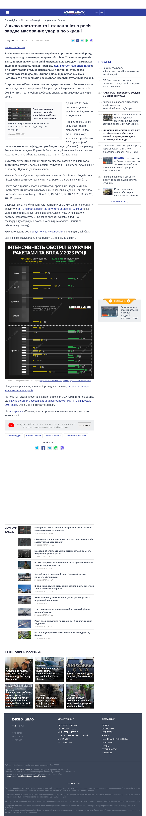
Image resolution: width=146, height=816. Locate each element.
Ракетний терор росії (76, 435)
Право (105, 746)
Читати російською (15, 47)
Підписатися (84, 425)
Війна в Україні (53, 435)
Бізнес (106, 725)
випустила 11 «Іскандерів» (47, 231)
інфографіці (16, 411)
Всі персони (65, 742)
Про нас (17, 733)
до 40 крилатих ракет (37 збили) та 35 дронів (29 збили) (50, 208)
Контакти (17, 736)
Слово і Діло (11, 20)
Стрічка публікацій (30, 20)
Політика (107, 742)
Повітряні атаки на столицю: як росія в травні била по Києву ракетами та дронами (44, 113)
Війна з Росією (33, 435)
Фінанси (107, 752)
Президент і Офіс (68, 725)
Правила (17, 740)
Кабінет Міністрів (68, 732)
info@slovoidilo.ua (73, 783)
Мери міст (64, 739)
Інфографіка (120, 301)
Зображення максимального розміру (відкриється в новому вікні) (65, 381)
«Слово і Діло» (23, 769)
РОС (102, 12)
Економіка (108, 728)
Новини (104, 62)
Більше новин (119, 201)
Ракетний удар (14, 435)
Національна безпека (55, 20)
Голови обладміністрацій (73, 735)
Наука (105, 735)
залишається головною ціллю (73, 65)
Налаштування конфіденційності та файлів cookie (26, 776)
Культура (107, 732)
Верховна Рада (67, 728)
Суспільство (109, 749)
